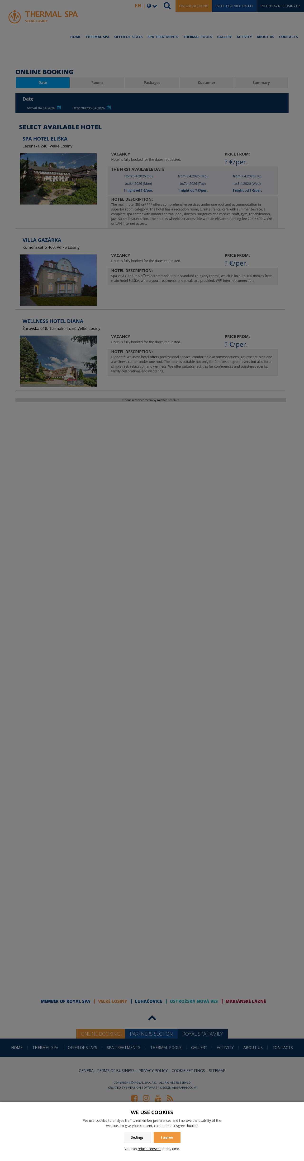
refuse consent (149, 1148)
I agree (167, 1137)
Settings (137, 1137)
